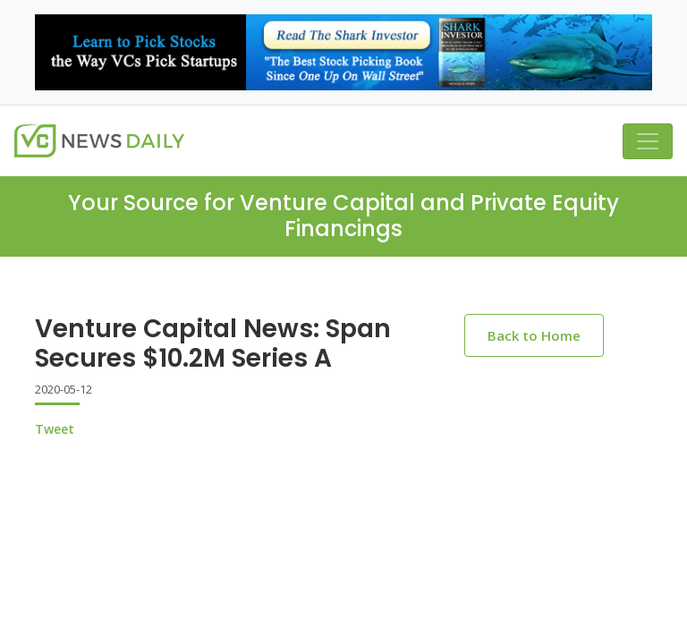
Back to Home (534, 335)
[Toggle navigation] (648, 141)
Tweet (54, 428)
